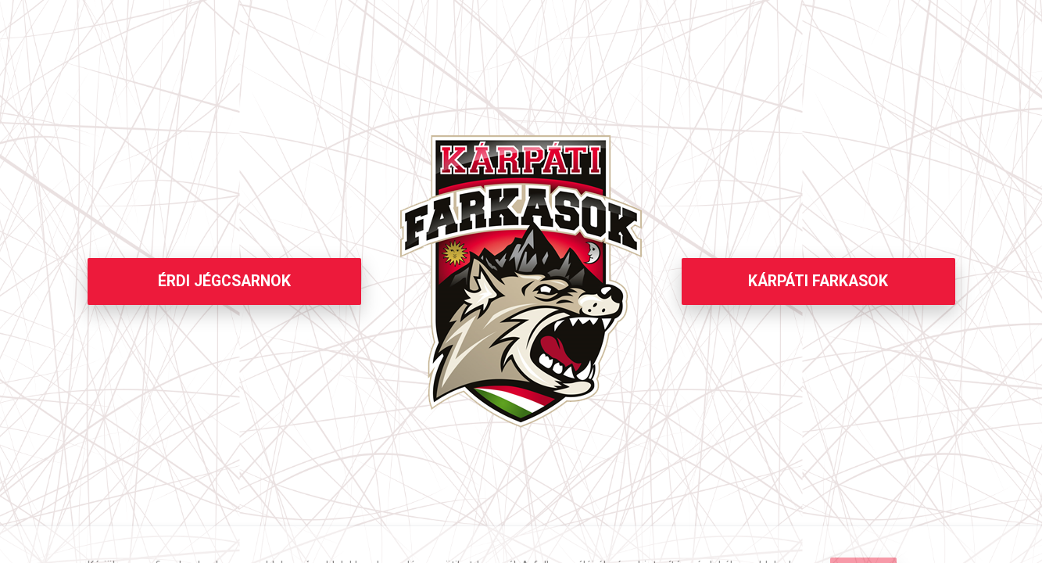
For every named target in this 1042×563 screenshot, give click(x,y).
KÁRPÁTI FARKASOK (818, 281)
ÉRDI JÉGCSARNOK (224, 281)
